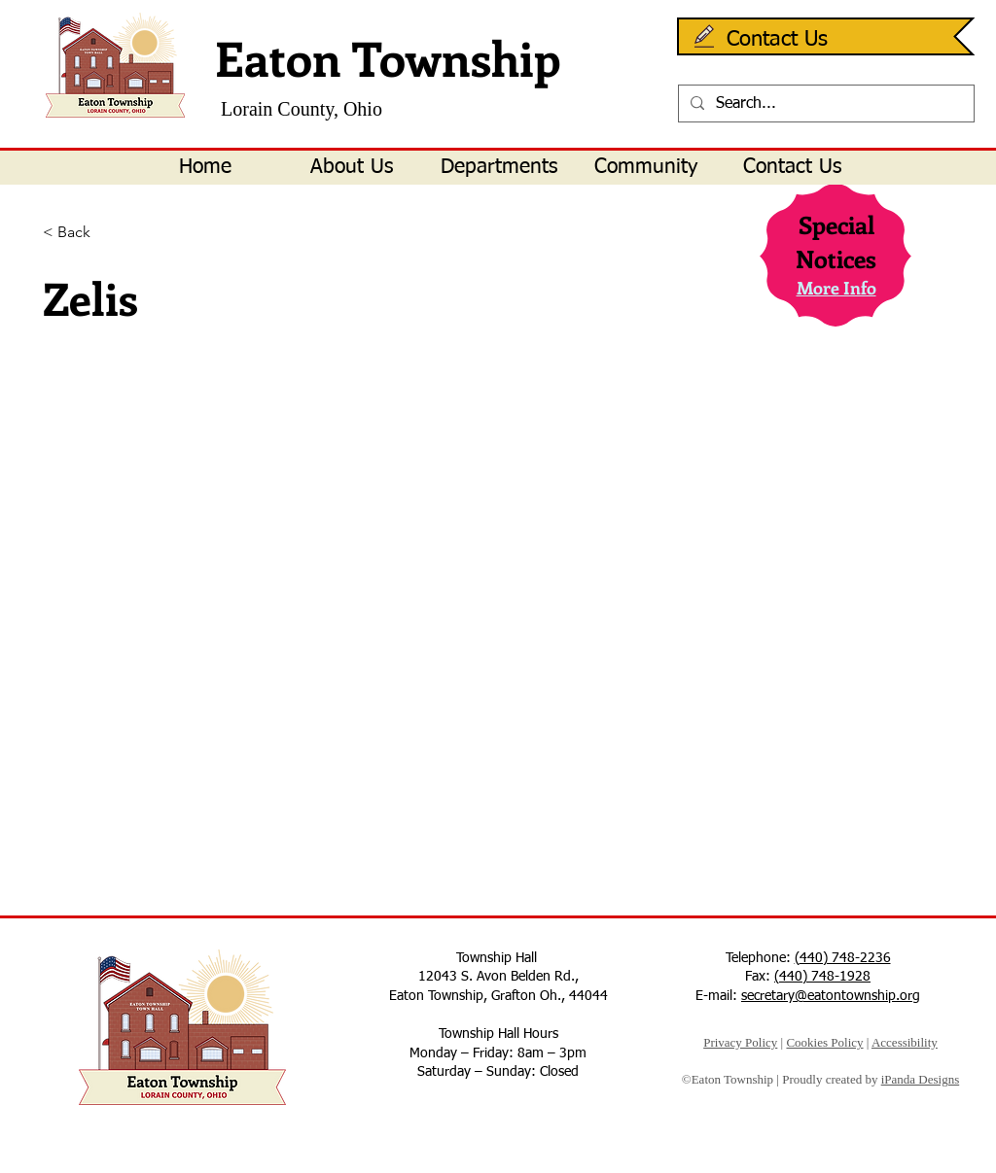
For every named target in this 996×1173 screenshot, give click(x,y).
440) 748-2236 (845, 958)
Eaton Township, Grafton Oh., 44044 (498, 996)
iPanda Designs (920, 1079)
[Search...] (824, 104)
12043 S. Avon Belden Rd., (498, 976)
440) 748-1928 (825, 976)
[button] (351, 168)
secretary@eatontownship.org (830, 996)
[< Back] (106, 233)
